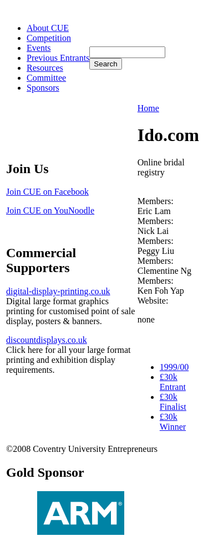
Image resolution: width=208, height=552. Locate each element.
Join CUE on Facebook (47, 191)
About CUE (48, 28)
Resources (45, 67)
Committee (46, 77)
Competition (49, 38)
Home (148, 108)
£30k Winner (173, 421)
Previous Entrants (58, 58)
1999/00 (174, 367)
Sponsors (43, 87)
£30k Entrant (173, 382)
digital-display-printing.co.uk (58, 291)
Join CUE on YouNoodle (50, 210)
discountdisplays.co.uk (46, 340)
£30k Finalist (173, 402)
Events (39, 48)
